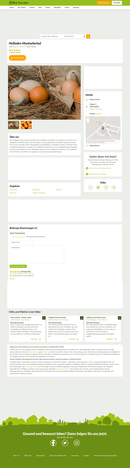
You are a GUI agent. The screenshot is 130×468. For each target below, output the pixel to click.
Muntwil (22, 47)
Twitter (65, 443)
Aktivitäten (57, 7)
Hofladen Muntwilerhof (25, 43)
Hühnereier (13, 190)
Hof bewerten (17, 58)
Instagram (77, 443)
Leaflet (88, 141)
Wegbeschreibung (96, 109)
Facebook (53, 443)
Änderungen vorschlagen (98, 174)
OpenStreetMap (101, 142)
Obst (40, 7)
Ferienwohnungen (31, 367)
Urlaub (48, 7)
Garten (67, 7)
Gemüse (32, 7)
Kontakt (86, 455)
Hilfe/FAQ (27, 455)
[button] (103, 128)
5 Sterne (23, 237)
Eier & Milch (22, 7)
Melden (12, 279)
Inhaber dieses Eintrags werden (100, 168)
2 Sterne (15, 237)
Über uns (16, 455)
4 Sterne (21, 237)
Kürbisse (59, 190)
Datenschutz (40, 455)
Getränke (76, 7)
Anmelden (116, 3)
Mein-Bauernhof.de (63, 369)
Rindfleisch (36, 190)
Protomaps (93, 142)
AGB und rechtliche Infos (58, 455)
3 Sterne (18, 237)
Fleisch (12, 7)
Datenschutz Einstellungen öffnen (105, 455)
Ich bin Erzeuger (103, 3)
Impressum (75, 455)
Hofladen (91, 362)
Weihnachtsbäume (39, 193)
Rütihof (15, 47)
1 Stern (13, 237)
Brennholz (13, 193)
